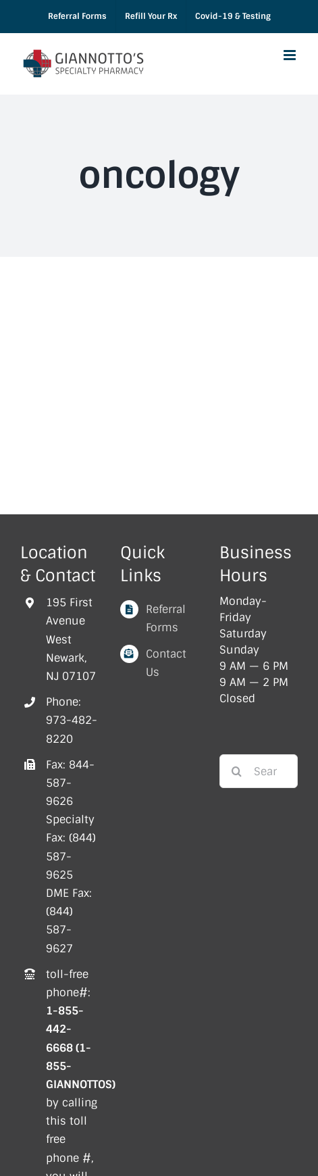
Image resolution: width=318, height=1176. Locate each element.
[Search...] (258, 771)
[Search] (236, 771)
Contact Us (166, 663)
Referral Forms (166, 618)
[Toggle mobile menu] (291, 55)
